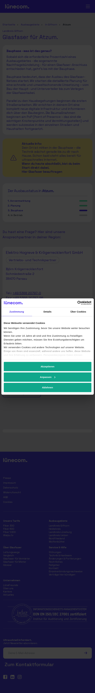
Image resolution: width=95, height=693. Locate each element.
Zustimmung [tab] (16, 311)
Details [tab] (48, 311)
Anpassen (47, 377)
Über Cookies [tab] (78, 311)
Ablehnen (47, 387)
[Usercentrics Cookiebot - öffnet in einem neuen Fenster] (77, 303)
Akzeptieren (47, 366)
